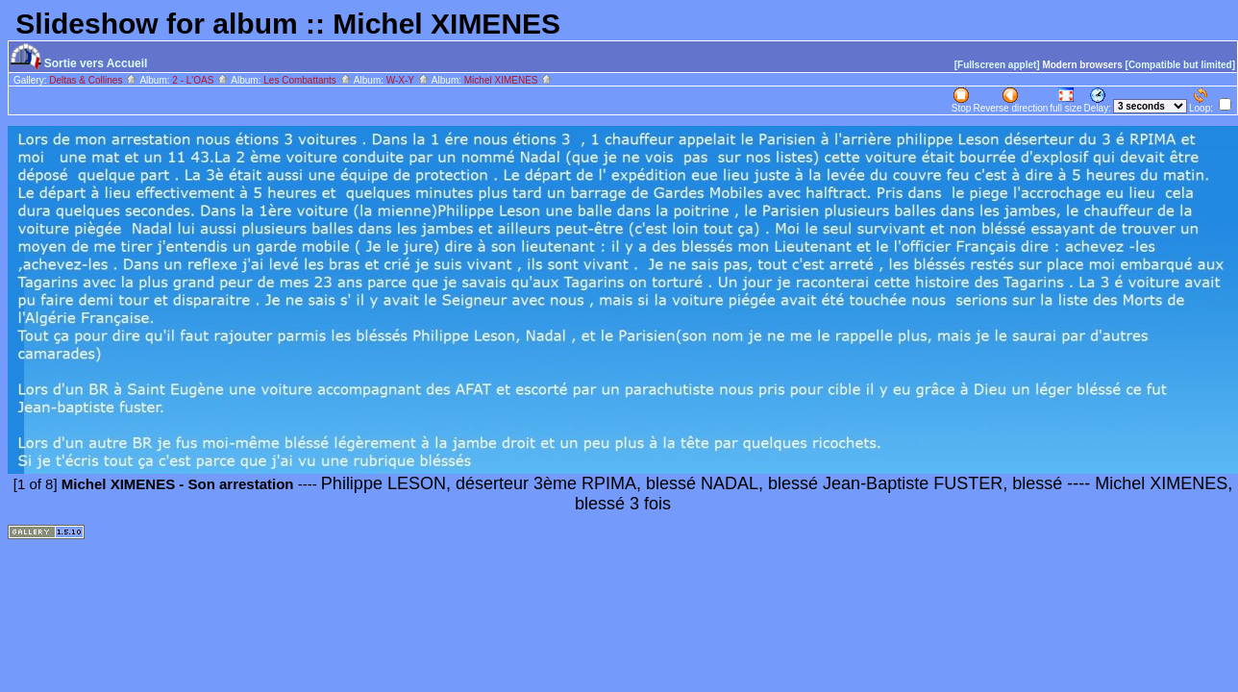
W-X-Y (408, 80)
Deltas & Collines (93, 80)
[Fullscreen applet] (997, 65)
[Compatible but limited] (1180, 65)
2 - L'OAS (200, 80)
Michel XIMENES (508, 80)
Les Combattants (307, 80)
